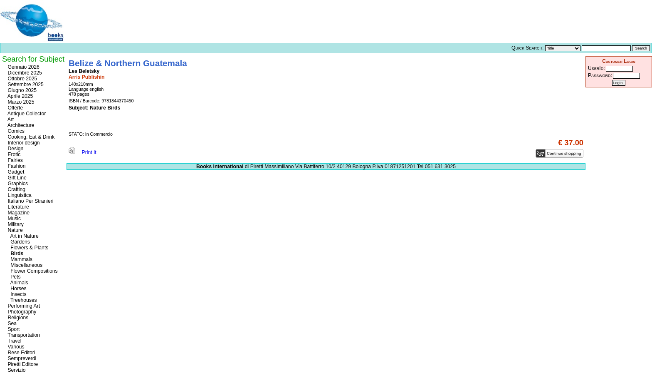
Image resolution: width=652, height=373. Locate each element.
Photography (21, 312)
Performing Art (23, 306)
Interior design (23, 143)
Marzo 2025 (20, 102)
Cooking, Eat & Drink (30, 137)
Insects (16, 294)
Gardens (18, 242)
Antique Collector (26, 114)
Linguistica (19, 195)
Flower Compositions (32, 271)
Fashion (16, 166)
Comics (15, 131)
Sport (13, 329)
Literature (17, 207)
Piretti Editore (22, 364)
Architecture (20, 125)
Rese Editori (20, 353)
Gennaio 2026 (23, 67)
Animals (17, 283)
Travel (13, 341)
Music (13, 218)
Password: (600, 75)
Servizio (16, 370)
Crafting (15, 189)
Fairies (14, 160)
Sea (11, 323)
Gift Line (16, 178)
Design (14, 149)
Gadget (15, 172)
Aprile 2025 (19, 96)
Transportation (23, 335)
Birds (14, 253)
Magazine (18, 213)
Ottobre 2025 (21, 79)
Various (15, 347)
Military (15, 224)
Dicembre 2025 (24, 73)
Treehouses (21, 300)
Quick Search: (527, 48)
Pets (13, 277)
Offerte (14, 108)
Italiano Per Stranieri (30, 201)
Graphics (17, 183)
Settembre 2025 (25, 84)
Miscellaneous (24, 265)
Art (10, 119)
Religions (17, 318)
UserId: (596, 68)
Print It (82, 152)
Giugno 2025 (21, 90)
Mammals (19, 259)
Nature (14, 230)
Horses (16, 288)
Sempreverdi (21, 358)
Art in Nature (22, 236)
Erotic (13, 154)
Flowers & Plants (27, 248)
